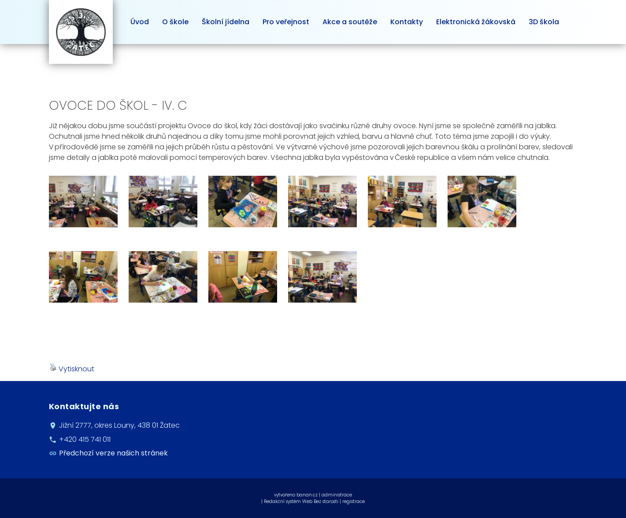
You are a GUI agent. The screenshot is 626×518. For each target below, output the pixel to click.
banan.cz (307, 495)
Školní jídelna (225, 22)
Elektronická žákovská (475, 22)
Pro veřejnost (286, 22)
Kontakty (406, 22)
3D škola (544, 22)
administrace (337, 495)
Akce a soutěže (349, 22)
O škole (175, 22)
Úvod (139, 22)
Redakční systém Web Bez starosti (301, 501)
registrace (353, 501)
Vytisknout (72, 369)
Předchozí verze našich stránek (113, 453)
